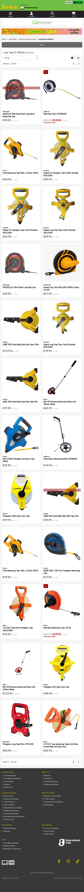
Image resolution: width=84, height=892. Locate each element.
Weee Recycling (8, 828)
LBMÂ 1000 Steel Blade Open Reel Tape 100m (21, 344)
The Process (7, 787)
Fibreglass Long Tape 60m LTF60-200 (18, 744)
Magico (61, 878)
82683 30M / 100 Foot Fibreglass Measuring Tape (61, 572)
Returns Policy (8, 805)
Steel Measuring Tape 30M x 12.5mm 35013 (20, 570)
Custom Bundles (9, 775)
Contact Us (47, 778)
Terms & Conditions (50, 828)
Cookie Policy (48, 834)
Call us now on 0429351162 (42, 872)
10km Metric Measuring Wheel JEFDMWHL (60, 458)
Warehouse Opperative (11, 849)
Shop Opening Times (50, 784)
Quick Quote (7, 781)
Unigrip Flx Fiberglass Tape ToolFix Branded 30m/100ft (20, 231)
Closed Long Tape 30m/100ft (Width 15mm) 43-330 (61, 288)
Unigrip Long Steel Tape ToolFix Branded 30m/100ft (59, 231)
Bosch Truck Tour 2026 (51, 796)
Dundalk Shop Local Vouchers (13, 816)
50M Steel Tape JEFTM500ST (55, 113)
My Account (7, 796)
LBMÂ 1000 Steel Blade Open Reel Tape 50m (20, 401)
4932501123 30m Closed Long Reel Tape (19, 287)
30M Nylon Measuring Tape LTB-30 (57, 627)
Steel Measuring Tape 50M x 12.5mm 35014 (20, 172)
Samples (6, 784)
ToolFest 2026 (48, 799)
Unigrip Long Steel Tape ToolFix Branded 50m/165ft (59, 345)
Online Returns (8, 802)
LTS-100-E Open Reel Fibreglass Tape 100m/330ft (18, 629)
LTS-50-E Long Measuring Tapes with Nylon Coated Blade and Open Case (60, 745)
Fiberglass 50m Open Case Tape (56, 687)
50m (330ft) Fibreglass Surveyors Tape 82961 (18, 460)
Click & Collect (8, 819)
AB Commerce (77, 878)
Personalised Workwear (11, 778)
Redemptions (48, 805)
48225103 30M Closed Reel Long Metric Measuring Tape (19, 115)
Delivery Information (10, 799)
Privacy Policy (48, 831)
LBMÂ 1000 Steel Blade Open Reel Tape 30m (61, 516)
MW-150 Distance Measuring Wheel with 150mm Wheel (59, 403)
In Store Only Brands (10, 814)
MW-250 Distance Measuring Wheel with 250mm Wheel (19, 688)
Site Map (6, 831)
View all (13, 64)
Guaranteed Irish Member (52, 802)
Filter (42, 44)
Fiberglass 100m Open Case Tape (16, 516)
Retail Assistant (8, 846)
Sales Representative (10, 843)
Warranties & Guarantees (12, 808)
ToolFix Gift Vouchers (10, 811)
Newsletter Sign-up (50, 781)
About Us (46, 775)
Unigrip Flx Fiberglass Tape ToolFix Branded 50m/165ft (60, 174)
